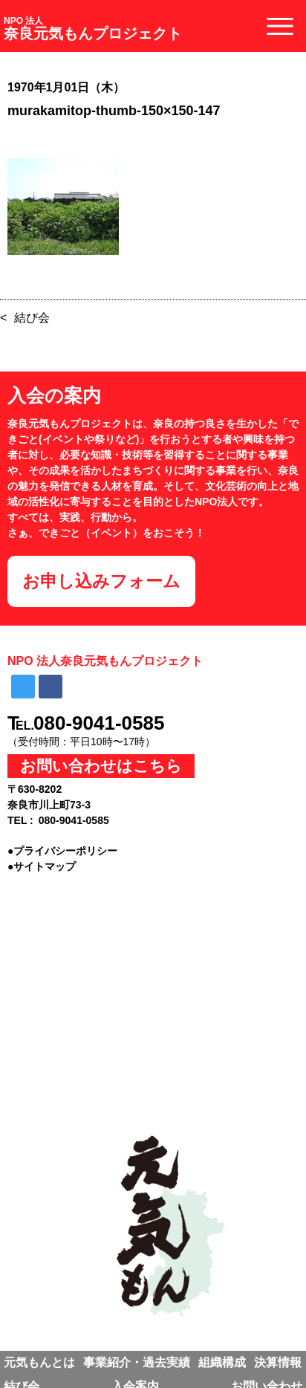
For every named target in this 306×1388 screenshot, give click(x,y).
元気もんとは (39, 1362)
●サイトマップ (41, 866)
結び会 (32, 317)
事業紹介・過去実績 (136, 1362)
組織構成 (222, 1362)
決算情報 (278, 1362)
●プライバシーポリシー (62, 851)
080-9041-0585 (98, 723)
